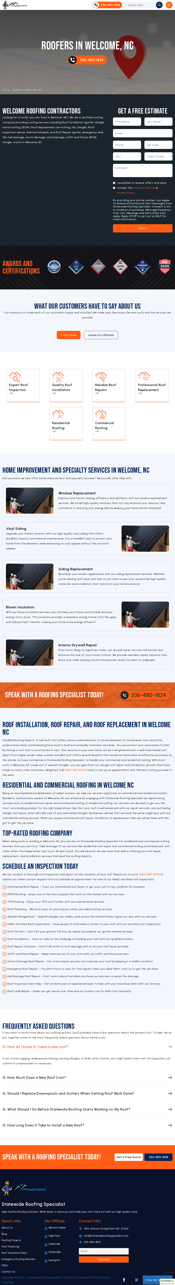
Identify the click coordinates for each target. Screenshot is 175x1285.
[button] (167, 1282)
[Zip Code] (158, 145)
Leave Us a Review (101, 335)
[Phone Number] (127, 145)
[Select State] (158, 156)
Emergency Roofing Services (18, 1259)
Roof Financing (10, 1246)
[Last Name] (158, 121)
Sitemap (8, 1282)
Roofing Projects (11, 1240)
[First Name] (127, 121)
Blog (4, 1233)
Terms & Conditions (77, 1277)
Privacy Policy (125, 192)
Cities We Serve (157, 1280)
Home (6, 89)
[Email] (143, 133)
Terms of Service (144, 187)
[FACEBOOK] (124, 1280)
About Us (7, 1227)
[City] (127, 156)
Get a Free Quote (128, 1157)
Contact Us (8, 1271)
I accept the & (137, 190)
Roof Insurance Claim (14, 1252)
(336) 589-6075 (75, 770)
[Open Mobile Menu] (169, 5)
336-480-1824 (158, 1157)
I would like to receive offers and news (142, 183)
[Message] (143, 170)
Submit (143, 228)
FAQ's (5, 1265)
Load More (68, 335)
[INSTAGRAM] (136, 1280)
